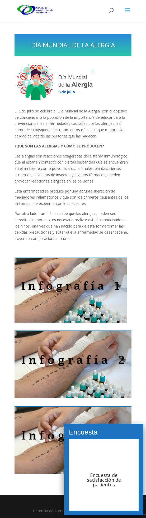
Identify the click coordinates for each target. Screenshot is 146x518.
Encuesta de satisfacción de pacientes (104, 480)
